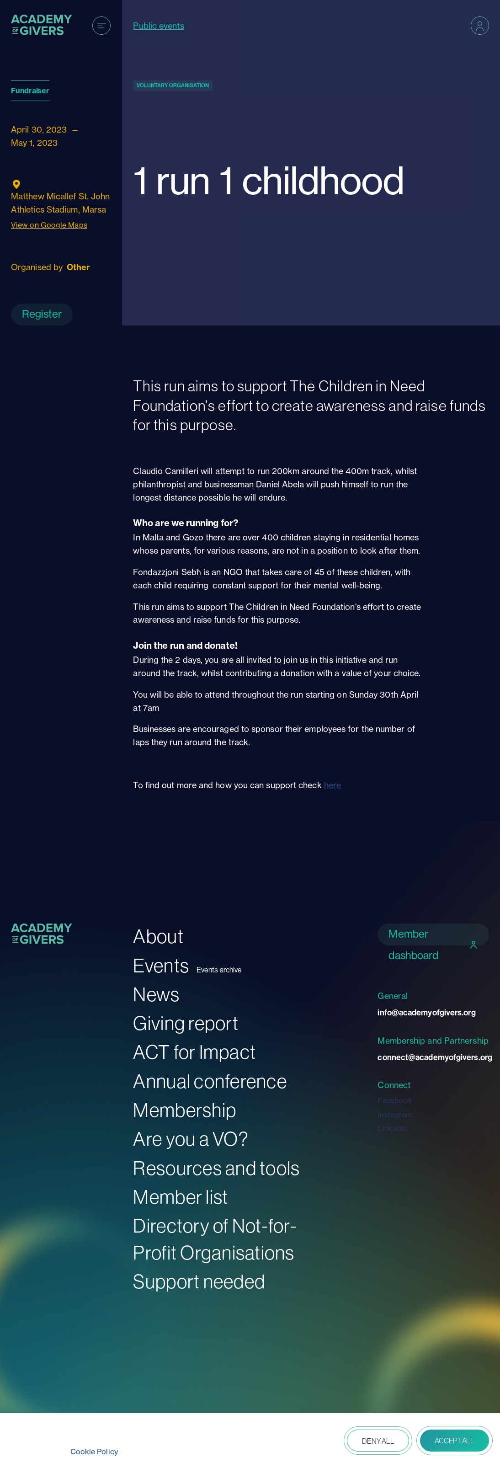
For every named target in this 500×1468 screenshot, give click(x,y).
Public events (158, 26)
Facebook (395, 1100)
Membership (184, 1110)
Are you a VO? (190, 1139)
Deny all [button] (378, 1441)
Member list (180, 1197)
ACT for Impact (194, 1052)
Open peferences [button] (313, 1442)
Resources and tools (216, 1168)
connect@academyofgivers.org (433, 1057)
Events (161, 966)
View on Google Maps (49, 225)
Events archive (219, 970)
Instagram (395, 1114)
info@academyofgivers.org (426, 1013)
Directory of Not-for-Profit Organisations (215, 1239)
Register (42, 314)
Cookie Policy (94, 1451)
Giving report (185, 1023)
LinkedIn (392, 1128)
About (158, 936)
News (156, 994)
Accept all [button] (454, 1440)
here (332, 785)
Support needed (199, 1281)
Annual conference (210, 1081)
